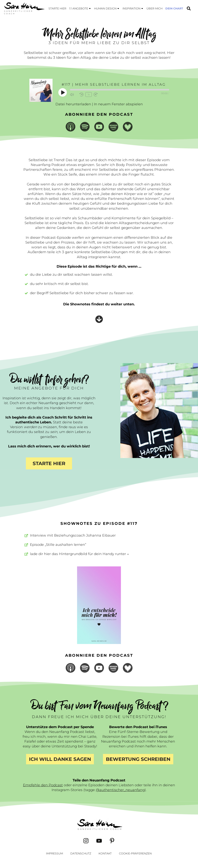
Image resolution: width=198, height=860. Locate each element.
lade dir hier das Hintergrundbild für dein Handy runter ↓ (79, 554)
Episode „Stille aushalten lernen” (58, 545)
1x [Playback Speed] (88, 94)
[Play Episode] (62, 92)
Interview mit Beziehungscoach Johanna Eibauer (73, 535)
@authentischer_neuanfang (120, 790)
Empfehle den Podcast (43, 785)
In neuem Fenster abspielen (118, 104)
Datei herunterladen (73, 104)
